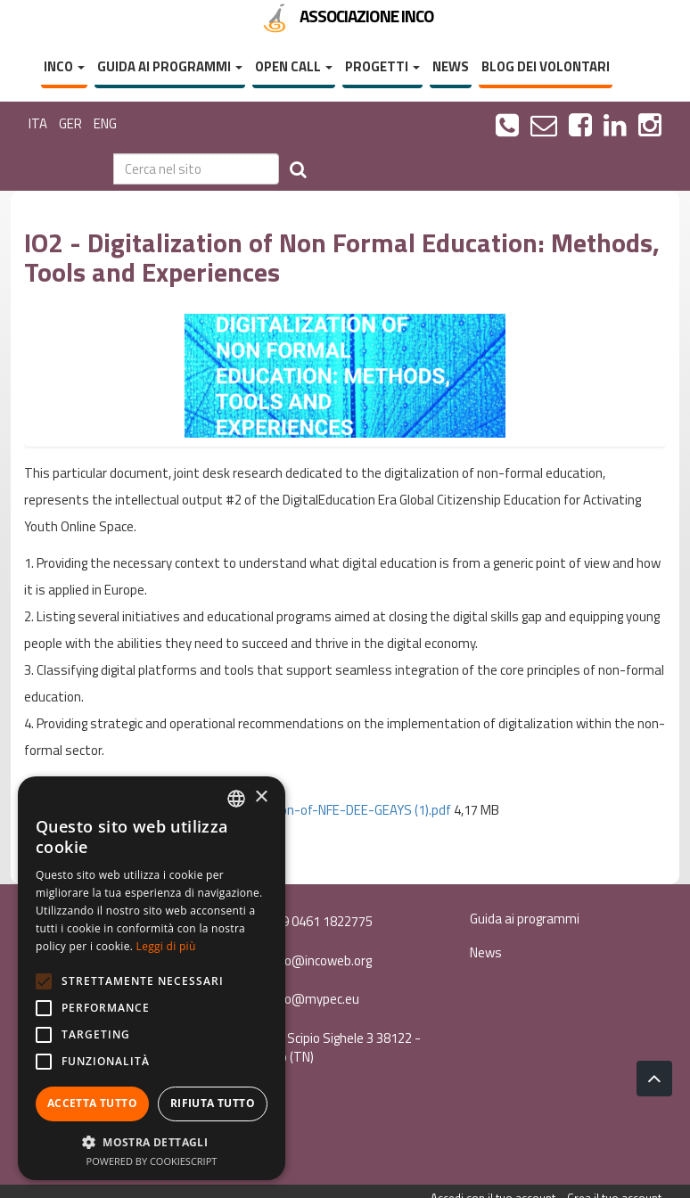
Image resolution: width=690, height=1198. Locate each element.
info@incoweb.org (309, 960)
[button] (151, 1141)
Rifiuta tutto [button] (212, 1103)
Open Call (294, 66)
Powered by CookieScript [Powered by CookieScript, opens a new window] (152, 1161)
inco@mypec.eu (303, 999)
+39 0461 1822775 (310, 921)
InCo (64, 66)
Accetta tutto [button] (92, 1103)
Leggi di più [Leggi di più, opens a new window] (166, 946)
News (450, 66)
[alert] (151, 978)
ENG (105, 123)
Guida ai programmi (169, 66)
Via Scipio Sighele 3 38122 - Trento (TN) (334, 1047)
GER (70, 123)
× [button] (260, 797)
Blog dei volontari (545, 66)
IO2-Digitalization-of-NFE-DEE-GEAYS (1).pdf (322, 810)
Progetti (382, 66)
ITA (38, 123)
